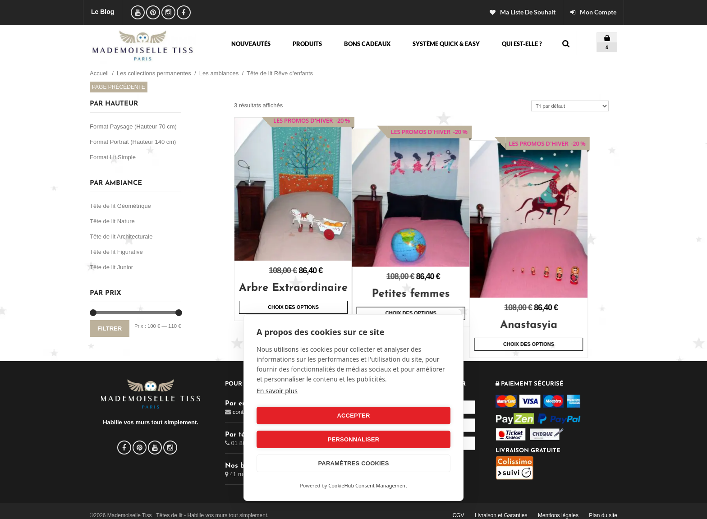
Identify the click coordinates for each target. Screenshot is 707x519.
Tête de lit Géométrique (120, 205)
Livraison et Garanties (501, 507)
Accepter (303, 439)
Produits (307, 44)
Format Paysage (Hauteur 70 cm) (133, 126)
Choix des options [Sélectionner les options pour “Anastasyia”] (558, 321)
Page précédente (118, 87)
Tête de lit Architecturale (121, 236)
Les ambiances (219, 73)
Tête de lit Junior (111, 267)
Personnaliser (404, 439)
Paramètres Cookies (353, 463)
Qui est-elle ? (522, 44)
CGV (458, 507)
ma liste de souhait (528, 12)
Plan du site (603, 507)
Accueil (99, 73)
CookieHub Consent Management (367, 485)
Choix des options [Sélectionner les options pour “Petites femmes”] (425, 301)
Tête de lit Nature (112, 221)
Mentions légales (558, 507)
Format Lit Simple (113, 157)
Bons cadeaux (367, 44)
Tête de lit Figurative (116, 251)
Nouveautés (251, 44)
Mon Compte (598, 12)
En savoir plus (277, 414)
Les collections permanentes (154, 73)
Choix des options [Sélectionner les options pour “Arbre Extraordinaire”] (293, 307)
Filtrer (109, 328)
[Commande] (570, 106)
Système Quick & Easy (446, 44)
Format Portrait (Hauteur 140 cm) (133, 141)
